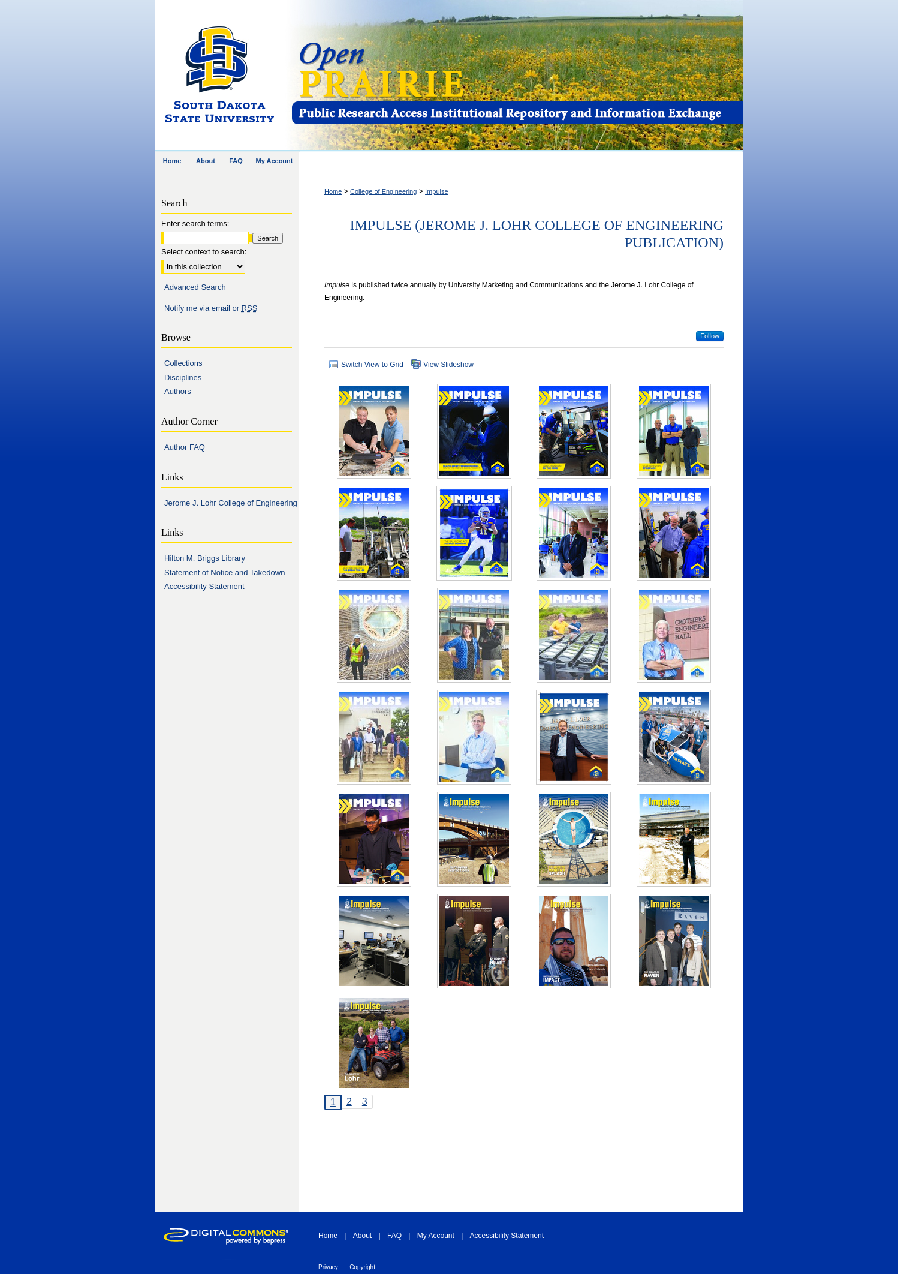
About (362, 1235)
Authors (177, 391)
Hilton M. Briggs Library (204, 558)
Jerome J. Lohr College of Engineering (230, 502)
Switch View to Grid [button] (372, 364)
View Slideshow (448, 364)
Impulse (436, 191)
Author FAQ (184, 447)
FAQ (394, 1235)
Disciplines (182, 377)
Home (333, 191)
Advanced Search (195, 287)
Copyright (362, 1267)
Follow (709, 335)
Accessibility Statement (204, 586)
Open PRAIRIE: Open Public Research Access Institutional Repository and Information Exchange (516, 76)
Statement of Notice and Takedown (224, 572)
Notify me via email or (210, 308)
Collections (183, 363)
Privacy (328, 1267)
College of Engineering (383, 191)
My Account (435, 1235)
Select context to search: (203, 251)
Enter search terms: (195, 223)
